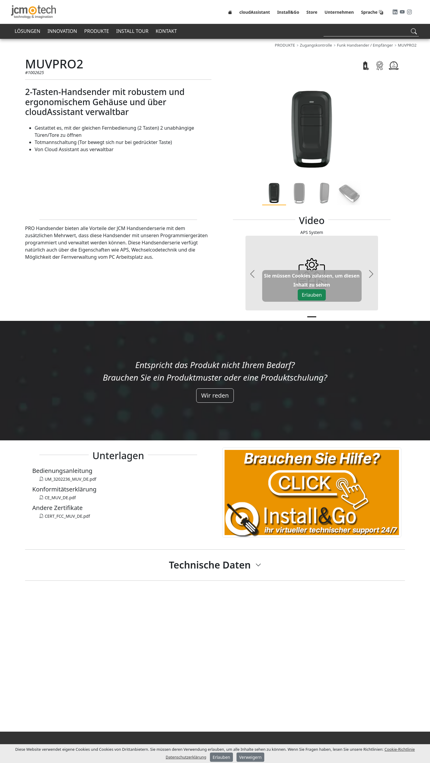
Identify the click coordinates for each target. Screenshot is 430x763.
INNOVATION (62, 31)
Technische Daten (210, 564)
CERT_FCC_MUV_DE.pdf (64, 516)
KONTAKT (166, 31)
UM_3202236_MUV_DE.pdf (67, 479)
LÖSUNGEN (27, 31)
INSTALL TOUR (132, 31)
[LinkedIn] (396, 12)
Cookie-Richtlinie (400, 749)
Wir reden (215, 395)
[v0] (311, 316)
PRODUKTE (96, 31)
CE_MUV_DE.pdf (57, 497)
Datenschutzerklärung (186, 757)
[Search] (371, 31)
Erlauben (312, 295)
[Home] (230, 12)
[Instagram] (409, 12)
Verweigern (250, 757)
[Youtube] (403, 12)
